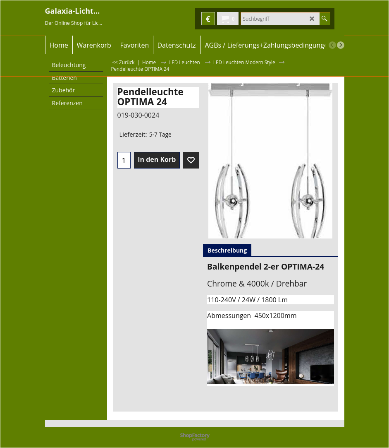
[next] (340, 45)
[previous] (332, 45)
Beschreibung (227, 250)
